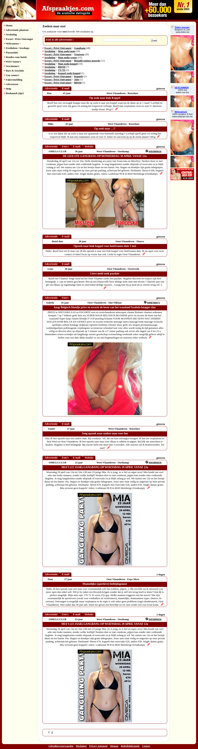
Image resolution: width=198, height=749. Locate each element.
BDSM (61, 66)
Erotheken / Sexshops (16, 48)
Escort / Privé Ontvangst (57, 48)
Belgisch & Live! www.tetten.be (182, 30)
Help (7, 88)
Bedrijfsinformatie (130, 746)
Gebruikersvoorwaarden (60, 746)
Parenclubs (11, 52)
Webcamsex (12, 43)
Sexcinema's (11, 66)
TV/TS (61, 70)
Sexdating (10, 34)
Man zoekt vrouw (67, 57)
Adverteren (11, 84)
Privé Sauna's (12, 61)
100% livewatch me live (182, 91)
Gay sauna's (11, 75)
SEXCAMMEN (180, 87)
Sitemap (114, 746)
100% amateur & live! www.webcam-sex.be (182, 115)
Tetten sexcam (180, 27)
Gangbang (80, 48)
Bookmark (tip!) (14, 93)
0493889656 (155, 151)
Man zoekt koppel (68, 63)
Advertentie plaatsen (16, 29)
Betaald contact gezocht (87, 60)
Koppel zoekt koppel (69, 73)
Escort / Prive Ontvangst (18, 39)
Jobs (76, 79)
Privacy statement (98, 746)
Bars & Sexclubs (14, 70)
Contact (146, 746)
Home (8, 25)
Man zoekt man (66, 51)
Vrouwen (79, 54)
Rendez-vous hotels (15, 57)
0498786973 (153, 302)
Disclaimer (81, 746)
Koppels (78, 76)
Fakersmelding (13, 79)
